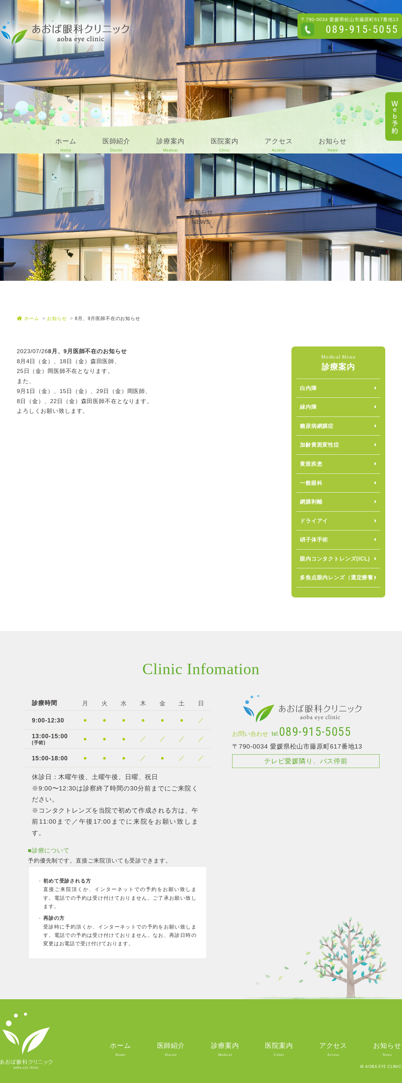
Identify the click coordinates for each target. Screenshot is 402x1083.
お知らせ (57, 318)
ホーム (28, 318)
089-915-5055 (362, 29)
